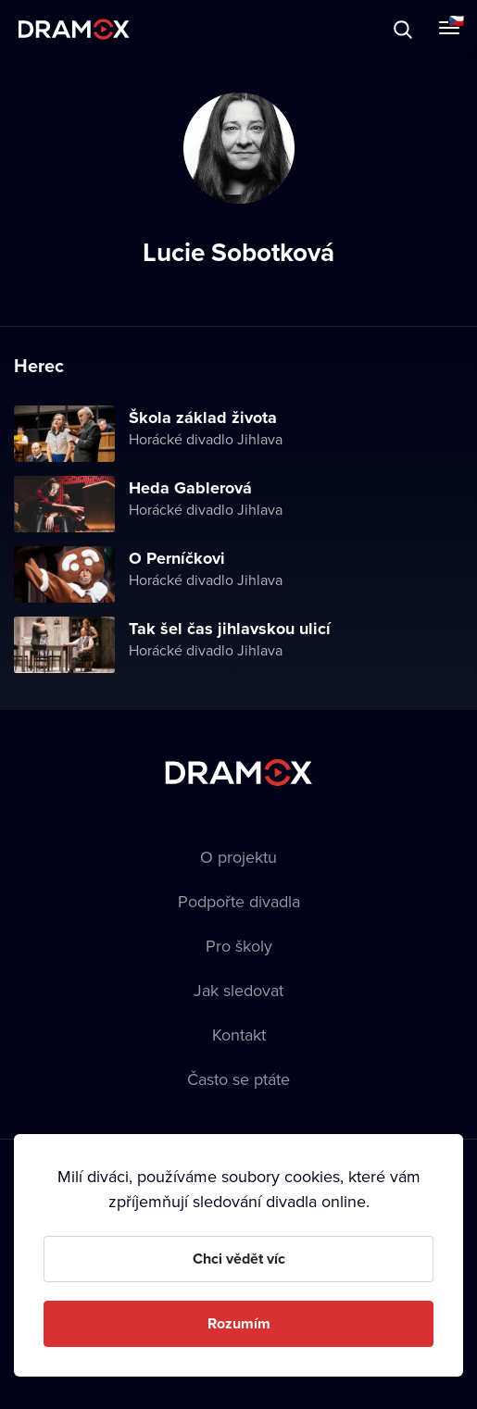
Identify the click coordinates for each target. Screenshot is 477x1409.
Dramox (74, 29)
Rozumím (238, 1323)
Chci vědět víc (239, 1258)
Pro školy (239, 945)
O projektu (238, 856)
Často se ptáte (238, 1079)
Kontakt (239, 1034)
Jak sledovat (238, 990)
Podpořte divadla (239, 901)
